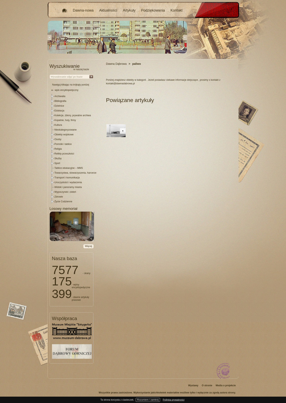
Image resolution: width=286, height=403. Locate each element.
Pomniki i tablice (63, 144)
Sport (57, 163)
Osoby (58, 139)
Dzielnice (59, 105)
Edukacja (59, 110)
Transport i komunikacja (67, 177)
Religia (58, 148)
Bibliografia (60, 101)
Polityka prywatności (173, 399)
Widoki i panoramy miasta (68, 187)
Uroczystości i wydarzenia (68, 182)
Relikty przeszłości (64, 153)
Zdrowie (59, 196)
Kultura (58, 125)
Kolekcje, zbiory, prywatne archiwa (73, 115)
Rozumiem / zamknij (148, 399)
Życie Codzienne (63, 201)
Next (185, 37)
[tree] (72, 149)
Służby (58, 158)
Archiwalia (60, 96)
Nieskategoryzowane (66, 129)
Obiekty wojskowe (64, 134)
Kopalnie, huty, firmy (65, 120)
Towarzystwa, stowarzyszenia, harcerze (76, 172)
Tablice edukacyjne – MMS (69, 168)
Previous (50, 37)
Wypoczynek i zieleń (65, 192)
